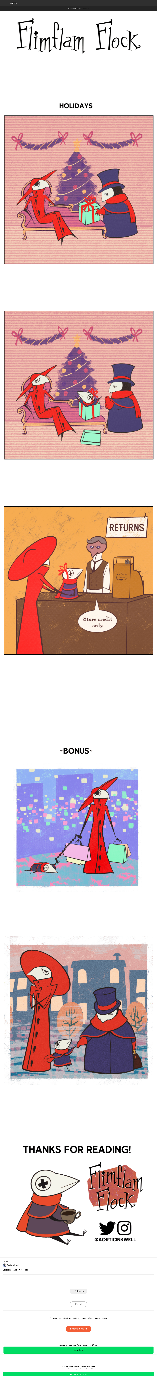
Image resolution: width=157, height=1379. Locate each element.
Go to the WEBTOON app (78, 1374)
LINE (59, 1282)
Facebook (69, 1282)
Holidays (13, 3)
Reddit (98, 1282)
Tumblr (88, 1282)
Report (78, 1304)
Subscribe (79, 1291)
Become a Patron (78, 1328)
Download (78, 1350)
